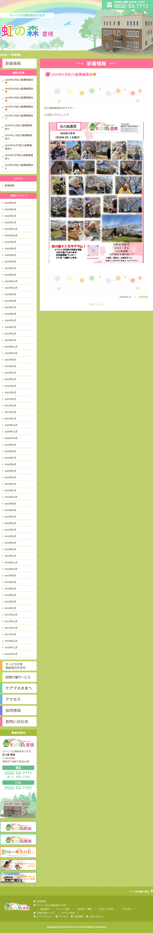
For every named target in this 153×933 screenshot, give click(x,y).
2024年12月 (11, 281)
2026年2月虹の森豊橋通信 (19, 108)
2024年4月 (10, 320)
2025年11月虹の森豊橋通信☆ (18, 137)
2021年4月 (10, 399)
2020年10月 (11, 438)
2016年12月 (11, 641)
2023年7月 (10, 372)
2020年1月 (10, 490)
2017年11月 (11, 621)
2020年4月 (10, 477)
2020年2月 (10, 484)
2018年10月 (11, 569)
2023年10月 (11, 353)
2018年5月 (10, 588)
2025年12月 (11, 229)
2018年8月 (10, 575)
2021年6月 (10, 386)
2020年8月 (10, 451)
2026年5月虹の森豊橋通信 (19, 81)
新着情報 (143, 297)
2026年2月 (10, 216)
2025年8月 (10, 248)
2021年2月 (10, 412)
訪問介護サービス (18, 677)
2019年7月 (10, 516)
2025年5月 (10, 261)
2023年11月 (11, 346)
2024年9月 (10, 294)
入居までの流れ (106, 909)
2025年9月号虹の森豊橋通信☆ (19, 157)
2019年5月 (10, 529)
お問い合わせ (18, 721)
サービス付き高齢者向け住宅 (18, 666)
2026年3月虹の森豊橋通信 (19, 99)
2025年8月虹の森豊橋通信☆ (19, 167)
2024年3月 (10, 327)
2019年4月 (10, 536)
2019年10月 (11, 497)
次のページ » (96, 304)
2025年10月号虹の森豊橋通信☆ (18, 147)
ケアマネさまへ (18, 688)
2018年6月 (10, 582)
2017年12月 (11, 614)
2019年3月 (10, 542)
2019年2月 (10, 549)
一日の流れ (126, 909)
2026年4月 (10, 209)
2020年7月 (10, 457)
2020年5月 (10, 471)
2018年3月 (10, 601)
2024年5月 (10, 314)
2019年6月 (10, 523)
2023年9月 (10, 359)
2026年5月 (10, 203)
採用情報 (18, 710)
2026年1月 (10, 222)
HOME (3, 54)
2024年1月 (10, 340)
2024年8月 (10, 300)
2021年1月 (10, 418)
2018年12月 (11, 562)
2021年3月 (10, 405)
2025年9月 (10, 242)
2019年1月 (10, 555)
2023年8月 (10, 366)
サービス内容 (62, 909)
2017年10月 (11, 628)
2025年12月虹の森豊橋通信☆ (18, 127)
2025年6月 (10, 255)
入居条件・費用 (84, 909)
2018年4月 (10, 595)
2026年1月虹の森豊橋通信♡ (19, 117)
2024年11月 (11, 287)
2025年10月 (11, 235)
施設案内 (44, 909)
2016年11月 (11, 647)
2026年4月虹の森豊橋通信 (19, 90)
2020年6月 (10, 464)
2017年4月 (10, 634)
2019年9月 (10, 503)
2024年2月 (10, 333)
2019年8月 (10, 510)
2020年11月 (11, 431)
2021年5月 (10, 392)
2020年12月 (11, 425)
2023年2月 (10, 379)
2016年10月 (11, 654)
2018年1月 (10, 608)
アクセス (18, 699)
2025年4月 (10, 268)
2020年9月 (10, 444)
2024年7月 (10, 307)
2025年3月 (10, 274)
